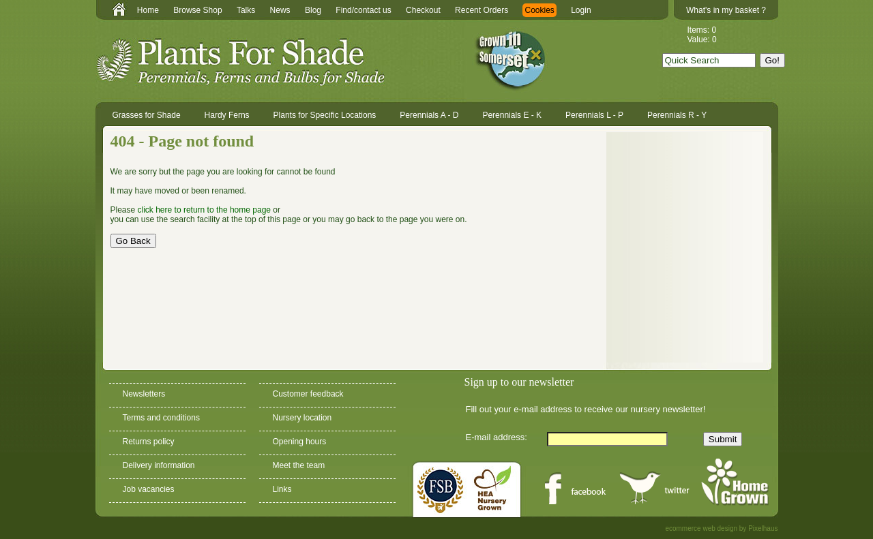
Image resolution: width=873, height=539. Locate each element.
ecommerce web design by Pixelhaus (721, 528)
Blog (313, 10)
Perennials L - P (594, 115)
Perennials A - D (429, 115)
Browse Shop (197, 10)
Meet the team (299, 465)
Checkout (423, 10)
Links (282, 489)
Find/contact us (363, 10)
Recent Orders (481, 10)
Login (581, 10)
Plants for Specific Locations (324, 115)
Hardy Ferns (227, 115)
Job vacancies (149, 489)
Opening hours (300, 441)
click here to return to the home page (204, 210)
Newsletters (144, 394)
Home (148, 10)
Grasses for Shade (147, 115)
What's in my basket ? (726, 10)
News (280, 10)
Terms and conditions (161, 417)
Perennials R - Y (677, 115)
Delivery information (159, 465)
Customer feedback (308, 394)
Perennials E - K (512, 115)
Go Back (133, 241)
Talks (246, 10)
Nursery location (302, 417)
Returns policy (149, 441)
